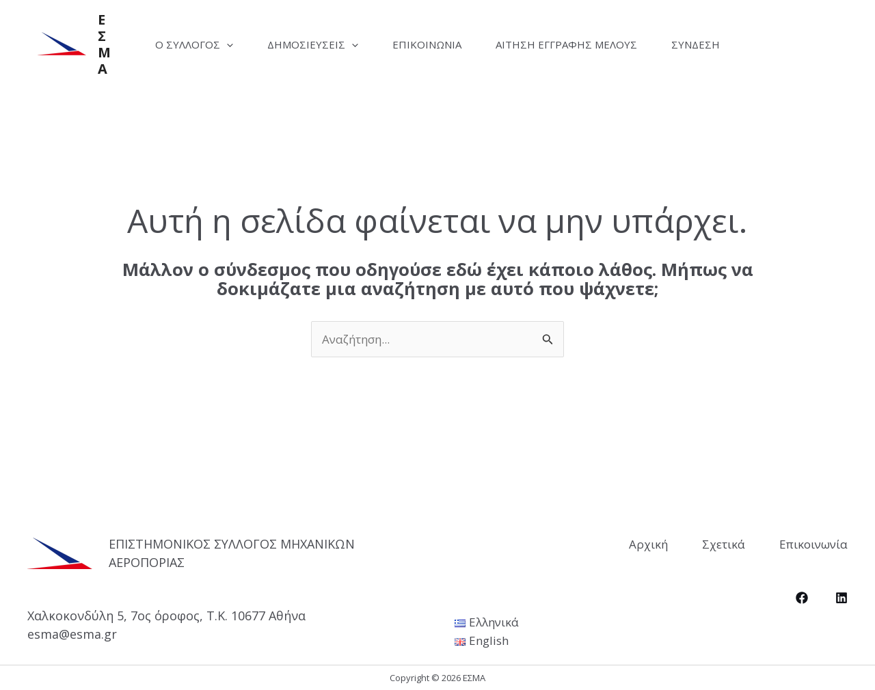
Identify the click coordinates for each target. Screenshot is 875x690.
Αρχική (648, 544)
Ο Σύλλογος (194, 44)
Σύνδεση (695, 44)
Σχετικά (723, 544)
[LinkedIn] (841, 598)
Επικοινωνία (426, 44)
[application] (226, 44)
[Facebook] (802, 598)
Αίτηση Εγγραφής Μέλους (566, 44)
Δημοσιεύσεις (312, 44)
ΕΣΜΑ (104, 44)
